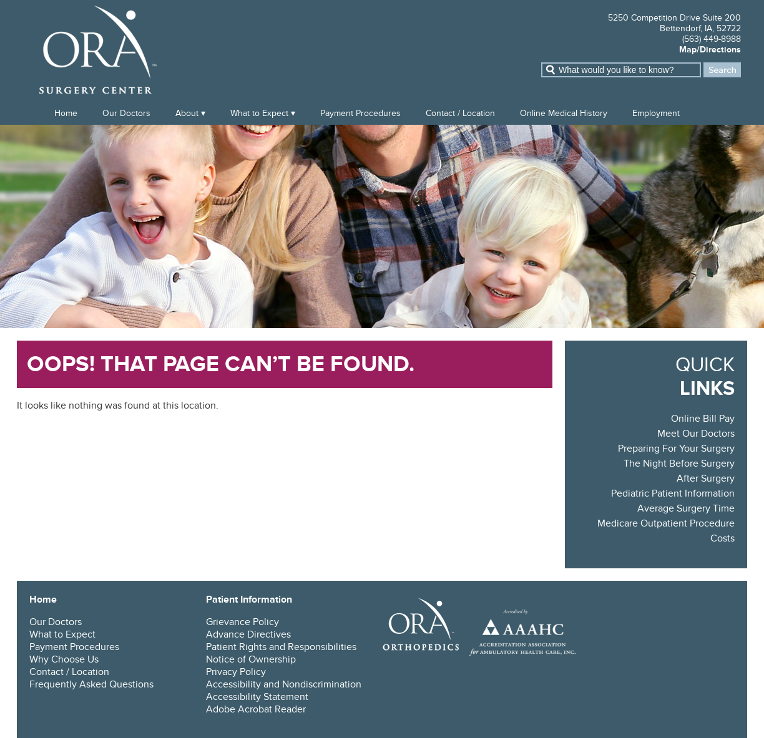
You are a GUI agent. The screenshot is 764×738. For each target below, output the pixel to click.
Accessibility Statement (257, 697)
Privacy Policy (236, 672)
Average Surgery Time (686, 508)
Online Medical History (563, 113)
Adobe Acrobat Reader (256, 709)
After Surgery (706, 478)
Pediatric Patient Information (673, 493)
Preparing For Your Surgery (676, 448)
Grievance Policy (242, 622)
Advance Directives (248, 634)
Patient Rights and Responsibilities (281, 647)
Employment (656, 113)
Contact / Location (460, 113)
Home (65, 113)
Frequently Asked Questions (91, 684)
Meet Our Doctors (696, 433)
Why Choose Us (64, 659)
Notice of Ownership (251, 659)
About (186, 113)
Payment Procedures (360, 113)
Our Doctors (126, 113)
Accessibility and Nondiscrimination (283, 684)
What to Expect (259, 113)
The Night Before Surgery (679, 463)
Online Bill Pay (703, 418)
